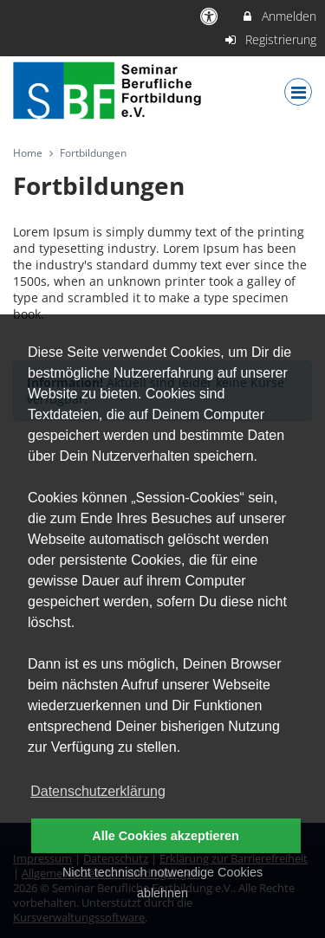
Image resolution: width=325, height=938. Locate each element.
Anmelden (278, 16)
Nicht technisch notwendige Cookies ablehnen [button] (162, 882)
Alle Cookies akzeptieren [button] (165, 836)
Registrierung (270, 39)
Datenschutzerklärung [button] (98, 791)
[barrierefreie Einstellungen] (211, 16)
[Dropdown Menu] (298, 92)
